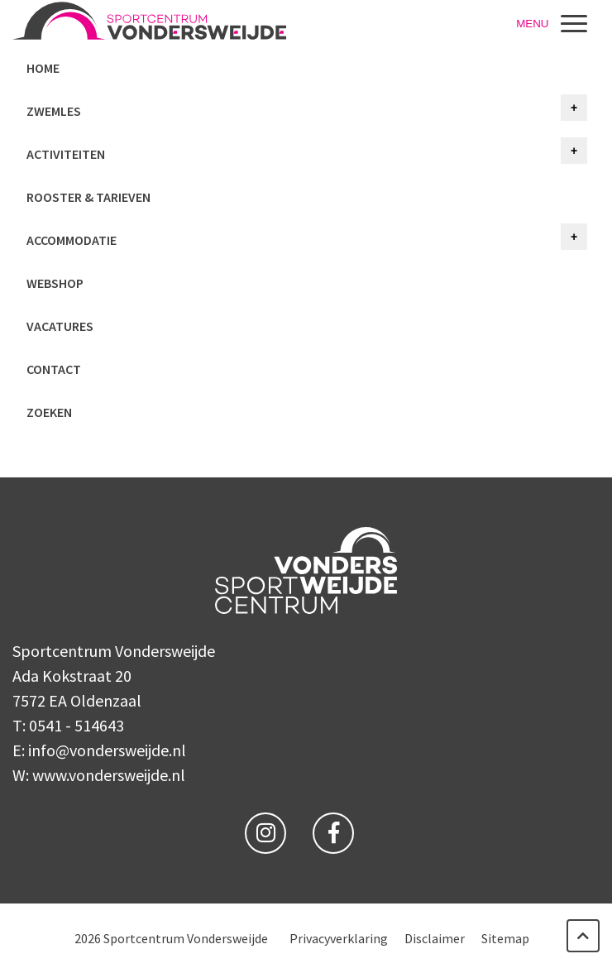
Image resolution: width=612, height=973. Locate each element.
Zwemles (53, 111)
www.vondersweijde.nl (108, 774)
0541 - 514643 (76, 725)
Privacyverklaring (338, 938)
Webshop (55, 283)
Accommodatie (71, 240)
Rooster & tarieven (88, 197)
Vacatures (59, 326)
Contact (53, 369)
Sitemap (505, 938)
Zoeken (49, 412)
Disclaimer (434, 938)
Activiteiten (65, 154)
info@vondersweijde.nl (107, 750)
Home (43, 68)
